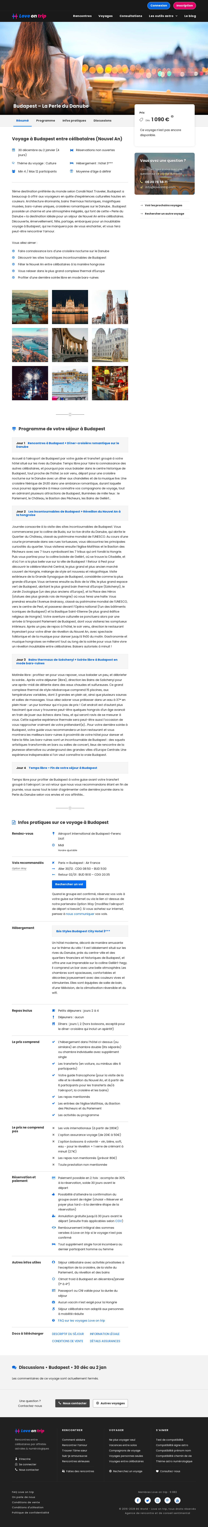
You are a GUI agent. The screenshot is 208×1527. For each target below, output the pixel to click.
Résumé (22, 120)
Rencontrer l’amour (74, 1445)
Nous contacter (27, 1470)
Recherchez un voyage (125, 1471)
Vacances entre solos (123, 1445)
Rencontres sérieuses (76, 1461)
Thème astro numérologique (174, 1461)
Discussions (102, 120)
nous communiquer (80, 914)
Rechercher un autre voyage (164, 214)
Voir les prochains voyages (163, 205)
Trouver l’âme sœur (74, 1450)
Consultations (131, 16)
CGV (118, 1221)
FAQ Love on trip (23, 1492)
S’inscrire (23, 1459)
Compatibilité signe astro (172, 1445)
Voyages (105, 16)
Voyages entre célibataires (126, 1461)
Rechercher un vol (69, 884)
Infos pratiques (74, 120)
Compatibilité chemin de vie (174, 1456)
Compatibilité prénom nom (173, 1450)
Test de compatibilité (169, 1440)
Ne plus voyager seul (122, 1440)
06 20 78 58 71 (156, 182)
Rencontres (82, 16)
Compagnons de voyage (124, 1450)
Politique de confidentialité (30, 1512)
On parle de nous (23, 1497)
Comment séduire (73, 1440)
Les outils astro (161, 16)
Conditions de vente (26, 1502)
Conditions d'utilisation (28, 1507)
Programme (45, 120)
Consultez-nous (168, 1471)
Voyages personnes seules (126, 1456)
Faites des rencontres (78, 1471)
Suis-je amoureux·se (74, 1456)
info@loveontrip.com (160, 187)
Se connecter (25, 1464)
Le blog (190, 16)
